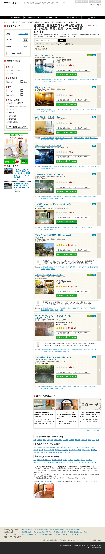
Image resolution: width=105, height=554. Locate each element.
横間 (89, 440)
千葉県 (36, 530)
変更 (25, 40)
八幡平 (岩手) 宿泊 (46, 79)
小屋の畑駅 (53, 229)
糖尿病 (55, 452)
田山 (93, 440)
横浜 (23, 534)
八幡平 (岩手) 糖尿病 (70, 267)
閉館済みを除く (70, 44)
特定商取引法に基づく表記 (81, 545)
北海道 (62, 530)
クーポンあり (56, 44)
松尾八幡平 (58, 440)
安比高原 (65, 440)
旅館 (73, 462)
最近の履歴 (95, 2)
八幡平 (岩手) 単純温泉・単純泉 (64, 138)
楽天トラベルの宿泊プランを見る (66, 74)
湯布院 (76, 532)
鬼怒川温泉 (83, 532)
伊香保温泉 (56, 532)
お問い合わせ (97, 540)
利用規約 (92, 545)
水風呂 (60, 452)
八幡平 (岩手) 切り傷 (83, 267)
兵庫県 (41, 530)
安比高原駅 (82, 227)
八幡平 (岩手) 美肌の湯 (59, 79)
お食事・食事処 (55, 447)
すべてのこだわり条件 (17, 127)
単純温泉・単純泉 (39, 452)
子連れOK (66, 452)
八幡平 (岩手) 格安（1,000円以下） (88, 79)
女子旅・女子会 (66, 447)
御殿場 (51, 534)
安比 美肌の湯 (65, 227)
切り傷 (36, 450)
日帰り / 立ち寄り (15, 70)
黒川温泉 (70, 532)
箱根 (29, 532)
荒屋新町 (84, 440)
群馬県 (46, 530)
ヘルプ (89, 540)
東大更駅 (48, 81)
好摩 (35, 440)
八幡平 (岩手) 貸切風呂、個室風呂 (73, 196)
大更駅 (43, 81)
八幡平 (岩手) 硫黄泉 (47, 109)
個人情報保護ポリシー (66, 545)
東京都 (52, 530)
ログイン (92, 5)
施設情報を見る (64, 70)
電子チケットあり (42, 44)
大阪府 (57, 530)
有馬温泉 (35, 532)
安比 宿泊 (57, 227)
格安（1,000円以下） (84, 447)
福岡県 (78, 530)
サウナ (74, 447)
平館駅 (54, 81)
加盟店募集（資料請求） (50, 540)
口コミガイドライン (79, 540)
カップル (46, 447)
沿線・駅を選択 (17, 53)
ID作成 (99, 5)
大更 (44, 440)
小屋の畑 (77, 440)
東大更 (39, 440)
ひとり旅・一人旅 (75, 450)
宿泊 (35, 447)
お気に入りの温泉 (81, 2)
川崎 (26, 534)
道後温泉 (63, 532)
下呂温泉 (48, 532)
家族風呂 (94, 450)
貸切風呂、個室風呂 (61, 450)
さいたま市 (40, 534)
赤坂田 (71, 440)
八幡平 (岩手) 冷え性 (72, 79)
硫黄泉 (94, 447)
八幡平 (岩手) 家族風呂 (90, 196)
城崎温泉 (42, 532)
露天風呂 (49, 452)
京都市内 (64, 534)
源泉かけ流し (86, 450)
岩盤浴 (11, 112)
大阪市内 (57, 534)
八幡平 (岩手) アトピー (91, 138)
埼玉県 (30, 530)
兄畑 (97, 440)
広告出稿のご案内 (65, 540)
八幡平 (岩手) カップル (84, 166)
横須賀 (31, 534)
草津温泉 (24, 532)
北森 (52, 440)
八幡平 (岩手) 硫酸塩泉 (47, 138)
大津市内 (71, 534)
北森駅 (59, 81)
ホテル (41, 450)
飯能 (46, 534)
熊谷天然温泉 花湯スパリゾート (51, 481)
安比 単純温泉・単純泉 (47, 227)
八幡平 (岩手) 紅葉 (58, 196)
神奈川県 (24, 530)
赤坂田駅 (89, 227)
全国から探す (23, 34)
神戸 (76, 534)
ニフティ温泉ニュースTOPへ (90, 430)
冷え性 (39, 447)
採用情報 (98, 545)
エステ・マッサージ (82, 462)
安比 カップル (74, 227)
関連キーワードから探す (12, 537)
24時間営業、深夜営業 (17, 106)
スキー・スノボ (49, 450)
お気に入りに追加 (82, 70)
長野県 (68, 530)
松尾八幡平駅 (95, 109)
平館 (48, 440)
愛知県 (73, 530)
